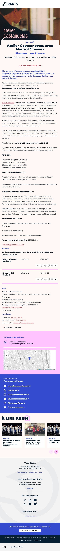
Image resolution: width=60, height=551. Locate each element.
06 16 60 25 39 (21, 320)
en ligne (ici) (15, 318)
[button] (29, 358)
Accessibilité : (29, 537)
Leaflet (39, 369)
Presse (45, 537)
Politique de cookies (25, 540)
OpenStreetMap (48, 369)
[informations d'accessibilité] (47, 265)
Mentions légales (10, 537)
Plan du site (37, 540)
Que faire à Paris (17, 547)
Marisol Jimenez (8, 103)
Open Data (52, 537)
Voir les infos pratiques (30, 66)
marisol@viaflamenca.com (14, 245)
